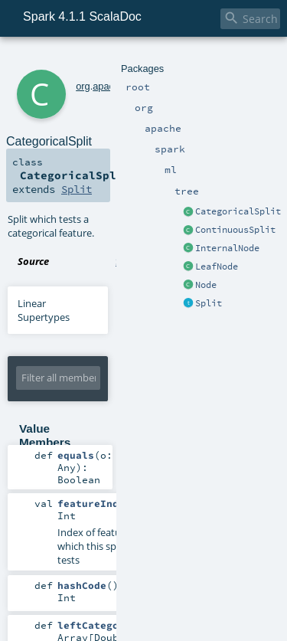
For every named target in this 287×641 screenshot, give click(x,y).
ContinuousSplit (235, 229)
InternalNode (227, 248)
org (83, 86)
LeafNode (216, 266)
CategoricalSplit (238, 211)
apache (109, 86)
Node (206, 285)
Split (208, 303)
